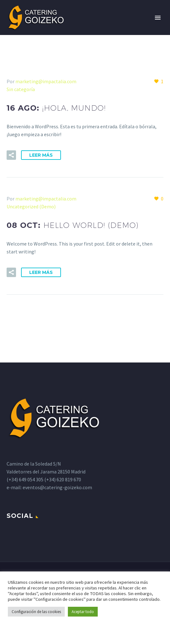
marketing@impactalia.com (45, 81)
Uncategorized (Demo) (31, 206)
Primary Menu (158, 18)
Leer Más (41, 155)
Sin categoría (21, 89)
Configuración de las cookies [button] (36, 611)
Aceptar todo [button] (83, 611)
